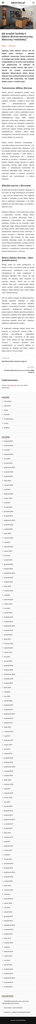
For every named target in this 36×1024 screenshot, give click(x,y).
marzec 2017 (8, 850)
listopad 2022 (8, 568)
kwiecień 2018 (8, 793)
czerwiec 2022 (8, 590)
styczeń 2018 (8, 806)
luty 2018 (7, 802)
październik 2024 (9, 467)
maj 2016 (7, 894)
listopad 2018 (8, 762)
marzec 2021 (8, 652)
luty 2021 (7, 657)
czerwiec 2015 (8, 942)
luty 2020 (7, 696)
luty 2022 (7, 608)
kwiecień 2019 (8, 740)
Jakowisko (7, 405)
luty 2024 (7, 502)
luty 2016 (7, 907)
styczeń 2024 (8, 507)
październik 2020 (9, 674)
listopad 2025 (8, 441)
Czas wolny (7, 401)
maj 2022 (7, 595)
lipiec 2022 (7, 586)
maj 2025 (7, 450)
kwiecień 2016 (8, 899)
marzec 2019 (8, 745)
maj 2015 (7, 947)
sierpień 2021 (8, 635)
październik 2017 (9, 819)
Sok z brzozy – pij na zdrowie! (13, 1007)
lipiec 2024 (7, 480)
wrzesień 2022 (8, 577)
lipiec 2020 (7, 687)
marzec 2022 (8, 604)
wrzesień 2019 (8, 718)
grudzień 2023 (8, 511)
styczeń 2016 (8, 912)
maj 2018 (7, 789)
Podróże (7, 414)
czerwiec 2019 (8, 731)
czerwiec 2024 (8, 485)
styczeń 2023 (8, 560)
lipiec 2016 (7, 885)
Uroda (6, 423)
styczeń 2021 (8, 661)
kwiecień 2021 (8, 648)
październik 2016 (9, 872)
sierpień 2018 (8, 775)
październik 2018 (9, 767)
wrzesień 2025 (8, 445)
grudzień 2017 (8, 811)
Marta (4, 46)
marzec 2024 (8, 498)
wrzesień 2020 (8, 679)
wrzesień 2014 (8, 982)
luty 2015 (7, 960)
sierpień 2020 (8, 683)
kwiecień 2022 (8, 599)
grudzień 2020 (8, 665)
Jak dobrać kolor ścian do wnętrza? (14, 361)
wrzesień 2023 (8, 524)
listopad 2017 (8, 815)
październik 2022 (9, 573)
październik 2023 (9, 520)
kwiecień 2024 (8, 494)
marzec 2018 (8, 797)
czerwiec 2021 (8, 643)
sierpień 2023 (8, 529)
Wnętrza (7, 427)
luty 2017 (7, 855)
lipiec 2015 (7, 938)
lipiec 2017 (7, 833)
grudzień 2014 (8, 969)
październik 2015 (9, 925)
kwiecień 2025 (8, 454)
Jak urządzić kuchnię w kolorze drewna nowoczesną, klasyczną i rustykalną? (17, 36)
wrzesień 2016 (8, 877)
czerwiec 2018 (8, 784)
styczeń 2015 (8, 964)
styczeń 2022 (8, 612)
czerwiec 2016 (8, 890)
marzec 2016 (8, 903)
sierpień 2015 (8, 934)
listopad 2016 (8, 868)
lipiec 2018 (7, 780)
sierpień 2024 (8, 476)
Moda (6, 410)
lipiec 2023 (7, 533)
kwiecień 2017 (8, 846)
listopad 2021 (8, 621)
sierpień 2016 (8, 881)
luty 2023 (7, 555)
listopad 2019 (8, 709)
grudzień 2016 (8, 863)
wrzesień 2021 (8, 630)
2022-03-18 (12, 46)
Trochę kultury (8, 419)
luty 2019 (7, 749)
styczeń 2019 (8, 753)
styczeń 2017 (8, 859)
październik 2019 (9, 714)
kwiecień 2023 (8, 546)
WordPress (22, 1020)
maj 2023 (7, 542)
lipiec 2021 (7, 639)
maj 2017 (7, 841)
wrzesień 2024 (8, 472)
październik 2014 (9, 978)
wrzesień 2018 (8, 771)
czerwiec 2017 (8, 837)
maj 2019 (7, 736)
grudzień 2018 (8, 758)
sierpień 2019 (8, 723)
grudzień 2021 (8, 617)
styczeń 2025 (8, 463)
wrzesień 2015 (8, 929)
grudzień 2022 (8, 564)
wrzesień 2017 (8, 824)
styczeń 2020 (8, 701)
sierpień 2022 (8, 582)
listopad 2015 (8, 920)
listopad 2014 (8, 973)
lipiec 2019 (7, 727)
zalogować (13, 385)
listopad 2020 (8, 670)
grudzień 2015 (8, 916)
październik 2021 (9, 626)
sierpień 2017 (8, 828)
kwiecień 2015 (8, 951)
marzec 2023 (8, 551)
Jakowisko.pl (18, 2)
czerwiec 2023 (8, 538)
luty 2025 (7, 458)
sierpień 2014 (8, 986)
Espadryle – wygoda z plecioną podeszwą (17, 1012)
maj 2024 (7, 489)
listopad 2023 (8, 516)
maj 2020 (7, 692)
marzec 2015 (8, 956)
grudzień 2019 (8, 705)
